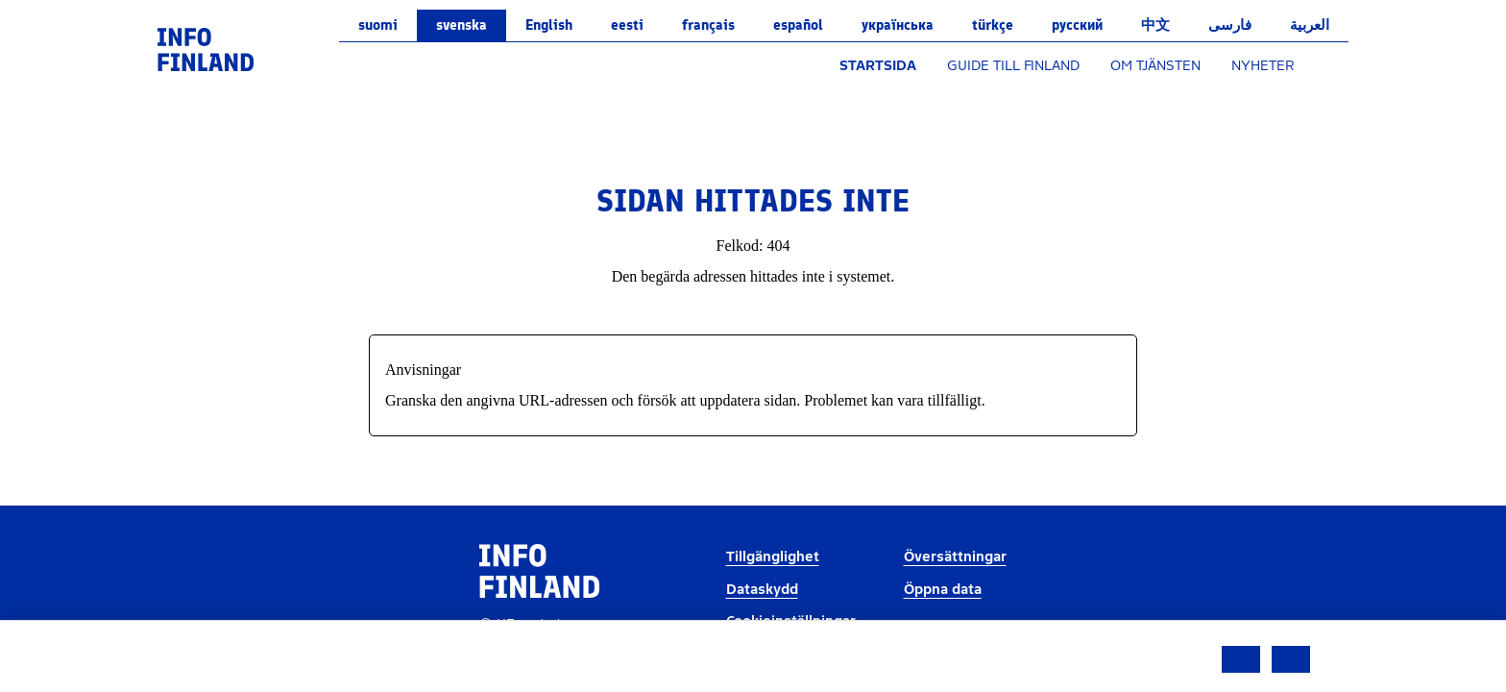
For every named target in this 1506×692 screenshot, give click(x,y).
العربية (1309, 25)
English (548, 25)
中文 (1155, 25)
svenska (461, 25)
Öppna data (943, 589)
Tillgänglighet (772, 557)
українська (898, 25)
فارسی (1229, 25)
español (798, 25)
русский (1077, 25)
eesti (627, 25)
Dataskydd (762, 589)
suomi (378, 25)
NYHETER (1263, 66)
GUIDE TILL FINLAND (1013, 66)
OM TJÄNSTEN (1155, 66)
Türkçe (992, 25)
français (708, 25)
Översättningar (955, 557)
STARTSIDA (877, 66)
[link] (206, 48)
